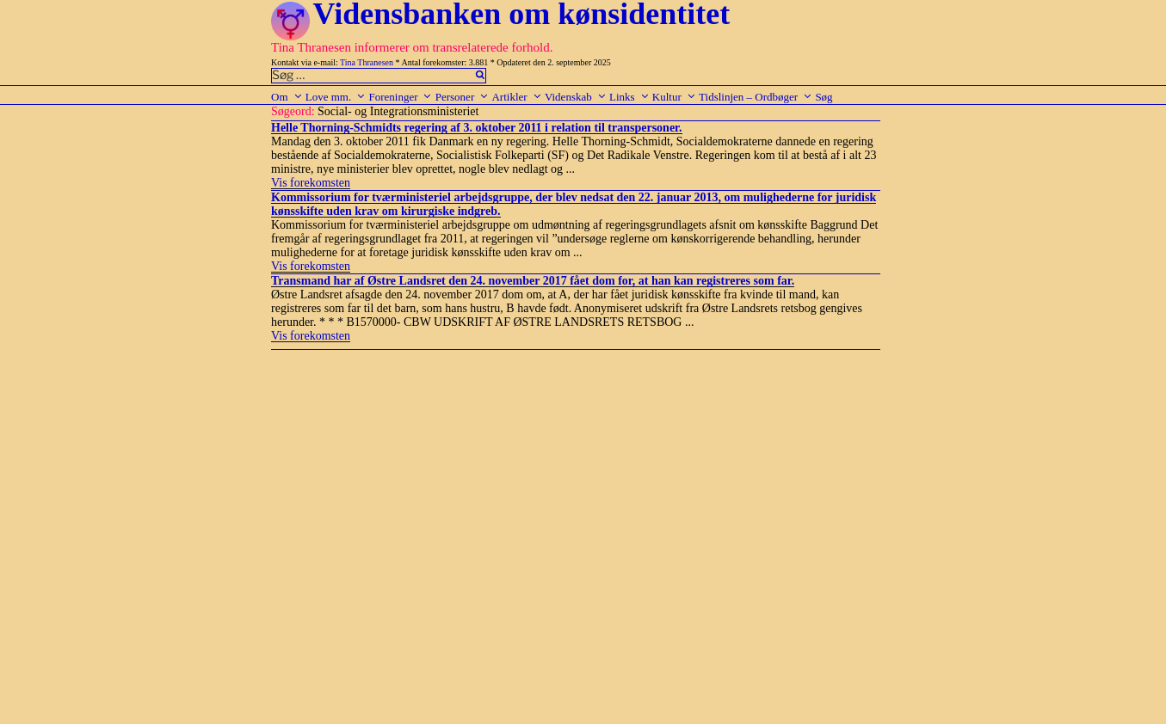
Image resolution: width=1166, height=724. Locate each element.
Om (287, 96)
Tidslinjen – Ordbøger (755, 96)
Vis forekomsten (310, 182)
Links (629, 96)
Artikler (516, 96)
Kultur (674, 96)
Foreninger (400, 96)
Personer (462, 96)
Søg (823, 96)
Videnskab (576, 96)
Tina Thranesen (366, 62)
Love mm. (335, 96)
